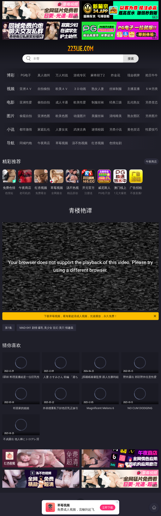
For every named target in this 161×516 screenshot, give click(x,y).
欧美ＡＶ (62, 89)
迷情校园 (98, 129)
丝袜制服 (115, 89)
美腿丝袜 (98, 116)
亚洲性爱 (26, 102)
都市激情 (26, 129)
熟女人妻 (98, 89)
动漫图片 (80, 116)
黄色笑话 (133, 129)
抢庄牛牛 (151, 75)
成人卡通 (62, 102)
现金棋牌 (133, 75)
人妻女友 (62, 129)
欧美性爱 (80, 102)
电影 (11, 102)
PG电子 (26, 75)
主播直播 (133, 89)
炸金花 (115, 75)
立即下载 (107, 507)
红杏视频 (98, 143)
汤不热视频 (79, 143)
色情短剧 (115, 143)
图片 (11, 115)
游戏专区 (80, 75)
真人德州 (44, 75)
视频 (11, 88)
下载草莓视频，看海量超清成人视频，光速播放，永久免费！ (100, 316)
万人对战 (62, 75)
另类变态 (151, 102)
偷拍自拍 (44, 102)
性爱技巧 (151, 129)
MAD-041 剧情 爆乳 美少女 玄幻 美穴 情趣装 (46, 327)
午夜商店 (44, 143)
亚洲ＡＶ (26, 89)
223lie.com (80, 48)
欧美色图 (62, 116)
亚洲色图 (44, 116)
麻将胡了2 (98, 75)
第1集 (8, 327)
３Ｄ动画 (80, 89)
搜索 (131, 58)
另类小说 (115, 129)
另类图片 (151, 116)
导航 (11, 142)
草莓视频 (62, 143)
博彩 (11, 75)
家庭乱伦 (44, 129)
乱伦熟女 (133, 102)
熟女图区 (133, 116)
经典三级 (115, 102)
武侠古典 (80, 129)
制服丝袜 (98, 102)
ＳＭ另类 (151, 89)
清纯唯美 (115, 116)
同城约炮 (26, 143)
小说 (11, 129)
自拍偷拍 (44, 89)
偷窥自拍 (26, 116)
